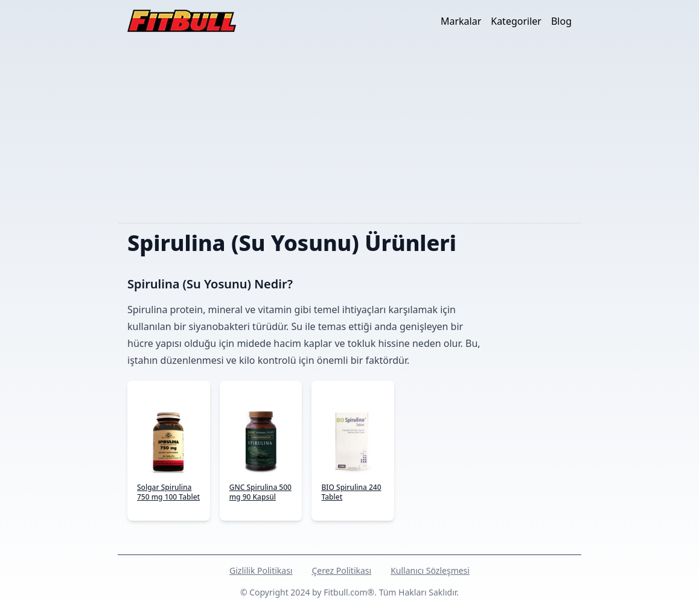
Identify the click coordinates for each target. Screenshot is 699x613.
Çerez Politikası (341, 570)
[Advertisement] (349, 132)
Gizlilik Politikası (260, 570)
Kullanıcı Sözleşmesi (430, 570)
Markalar (461, 21)
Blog (561, 21)
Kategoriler (516, 21)
